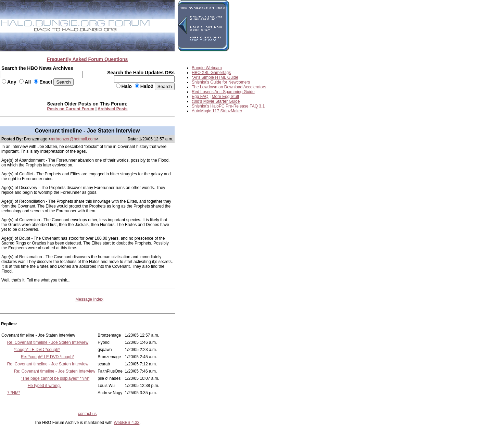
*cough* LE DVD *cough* (37, 349)
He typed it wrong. (44, 385)
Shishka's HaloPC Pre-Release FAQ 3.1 (228, 106)
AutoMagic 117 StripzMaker (217, 111)
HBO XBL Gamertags (211, 72)
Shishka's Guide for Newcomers (221, 82)
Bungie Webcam (207, 67)
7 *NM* (13, 392)
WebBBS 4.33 (126, 422)
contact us (87, 413)
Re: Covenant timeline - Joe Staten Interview (47, 342)
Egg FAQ (200, 96)
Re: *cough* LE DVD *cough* (47, 356)
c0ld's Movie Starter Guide (216, 101)
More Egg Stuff (225, 96)
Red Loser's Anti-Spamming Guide (223, 91)
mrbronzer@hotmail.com (73, 139)
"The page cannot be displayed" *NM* (55, 378)
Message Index (89, 299)
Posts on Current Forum (70, 108)
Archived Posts (112, 108)
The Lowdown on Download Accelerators (229, 87)
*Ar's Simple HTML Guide (215, 77)
